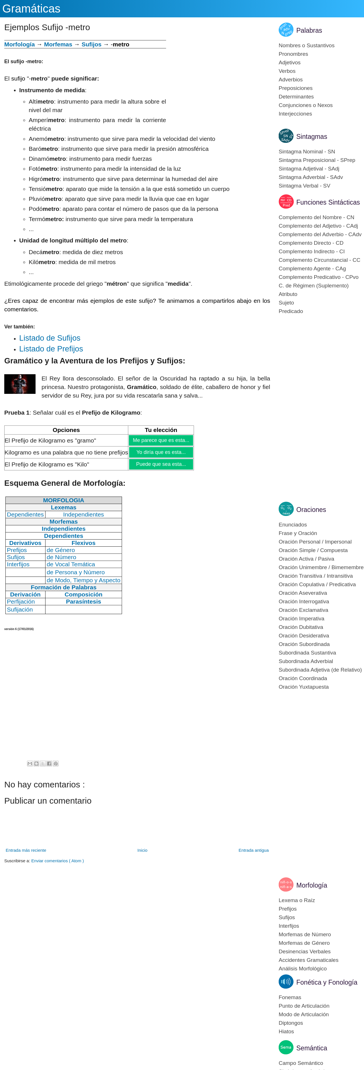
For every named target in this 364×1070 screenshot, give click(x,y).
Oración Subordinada (304, 644)
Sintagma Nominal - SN (307, 152)
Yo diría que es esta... (160, 452)
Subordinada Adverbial (306, 661)
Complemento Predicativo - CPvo (319, 277)
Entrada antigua (254, 850)
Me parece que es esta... (161, 440)
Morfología (311, 885)
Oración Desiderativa (304, 636)
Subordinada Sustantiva (307, 653)
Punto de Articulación (304, 1006)
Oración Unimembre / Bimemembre (321, 567)
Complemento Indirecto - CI (312, 251)
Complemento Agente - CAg (312, 268)
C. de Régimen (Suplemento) (314, 286)
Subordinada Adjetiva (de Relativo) (320, 670)
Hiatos (286, 1031)
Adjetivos (290, 62)
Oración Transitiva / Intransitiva (316, 576)
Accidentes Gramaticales (308, 960)
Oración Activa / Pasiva (306, 559)
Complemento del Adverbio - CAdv (320, 234)
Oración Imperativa (301, 619)
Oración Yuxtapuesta (304, 687)
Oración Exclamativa (303, 610)
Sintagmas (311, 136)
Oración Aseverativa (303, 593)
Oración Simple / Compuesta (313, 550)
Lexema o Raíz (297, 900)
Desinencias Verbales (305, 951)
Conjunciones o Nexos (306, 105)
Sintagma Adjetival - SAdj (309, 169)
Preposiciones (296, 88)
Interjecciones (295, 114)
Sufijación (20, 609)
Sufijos (92, 44)
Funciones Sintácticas (328, 202)
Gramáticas (31, 8)
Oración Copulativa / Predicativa (317, 584)
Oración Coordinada (303, 678)
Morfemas (58, 44)
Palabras (309, 30)
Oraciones (311, 509)
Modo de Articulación (304, 1014)
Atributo (288, 294)
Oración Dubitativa (301, 627)
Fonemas (290, 997)
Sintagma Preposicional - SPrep (317, 160)
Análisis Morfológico (303, 969)
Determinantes (296, 97)
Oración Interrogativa (304, 601)
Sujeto (286, 303)
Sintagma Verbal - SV (304, 186)
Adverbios (291, 80)
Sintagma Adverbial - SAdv (311, 177)
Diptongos (291, 1023)
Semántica (311, 1048)
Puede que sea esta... (161, 464)
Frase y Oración (298, 533)
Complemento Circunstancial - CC (319, 260)
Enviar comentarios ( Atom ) (57, 860)
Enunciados (293, 525)
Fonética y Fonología (326, 982)
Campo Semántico (301, 1063)
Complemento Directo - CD (311, 243)
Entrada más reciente (26, 850)
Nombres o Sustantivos (306, 45)
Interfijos (289, 926)
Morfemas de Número (305, 934)
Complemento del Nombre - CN (316, 217)
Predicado (291, 311)
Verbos (287, 71)
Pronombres (293, 54)
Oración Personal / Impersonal (315, 542)
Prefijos (288, 909)
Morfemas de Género (304, 943)
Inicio (142, 850)
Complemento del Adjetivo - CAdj (318, 226)
